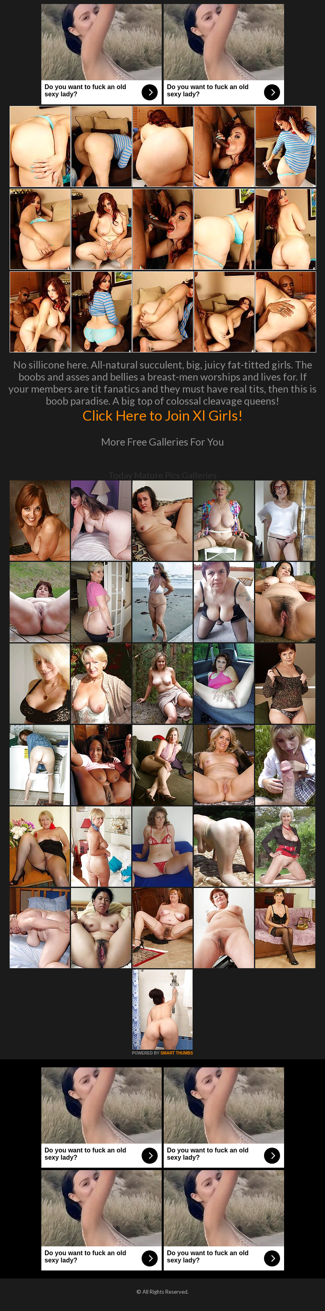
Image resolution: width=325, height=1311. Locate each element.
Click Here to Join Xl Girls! (162, 415)
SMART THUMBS (176, 1053)
